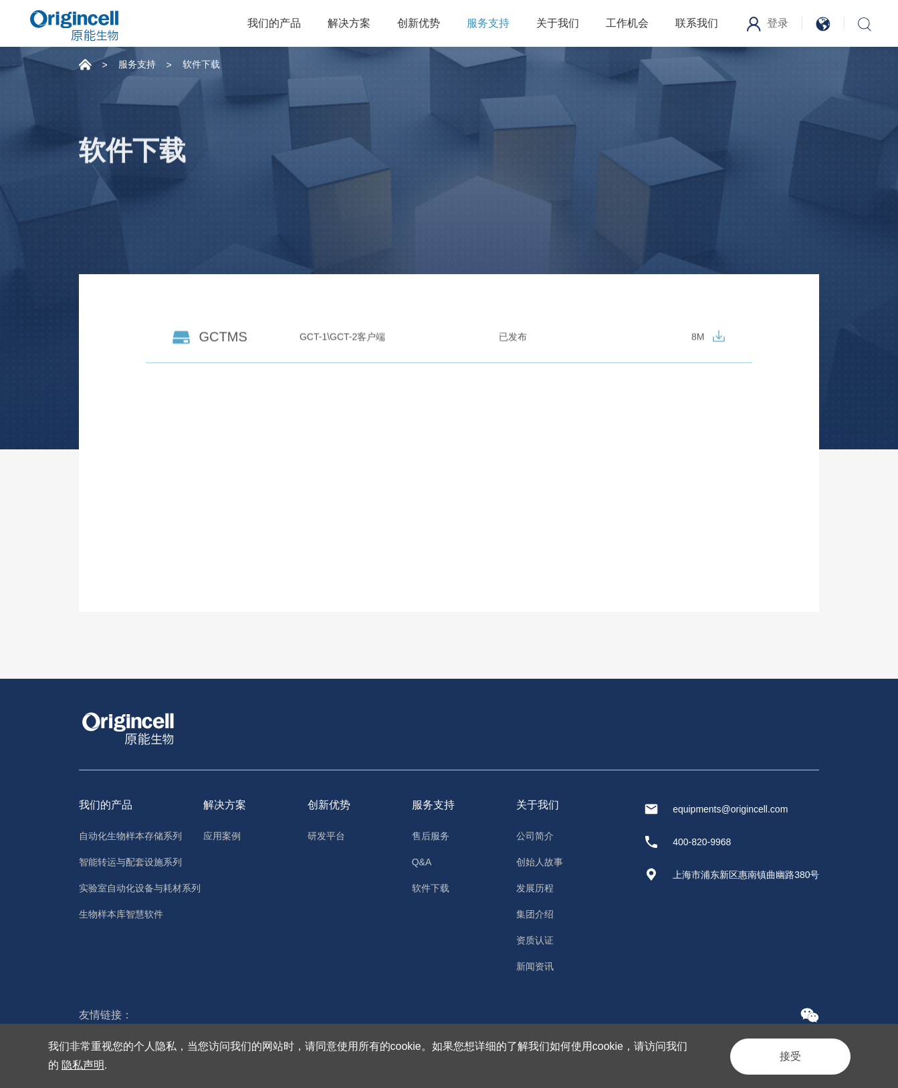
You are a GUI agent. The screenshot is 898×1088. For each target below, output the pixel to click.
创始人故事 (539, 862)
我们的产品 (274, 23)
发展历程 (535, 888)
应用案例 (222, 836)
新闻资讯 (535, 966)
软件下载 (201, 64)
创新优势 (418, 23)
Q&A (422, 862)
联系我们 (696, 23)
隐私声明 (83, 1065)
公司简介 (535, 836)
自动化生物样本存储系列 (130, 836)
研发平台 (326, 836)
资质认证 (535, 940)
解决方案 (349, 23)
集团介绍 (535, 914)
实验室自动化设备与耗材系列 (140, 888)
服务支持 (488, 23)
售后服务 (430, 836)
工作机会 (627, 23)
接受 (786, 1055)
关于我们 (557, 23)
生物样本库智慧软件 (121, 914)
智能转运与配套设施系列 (130, 862)
